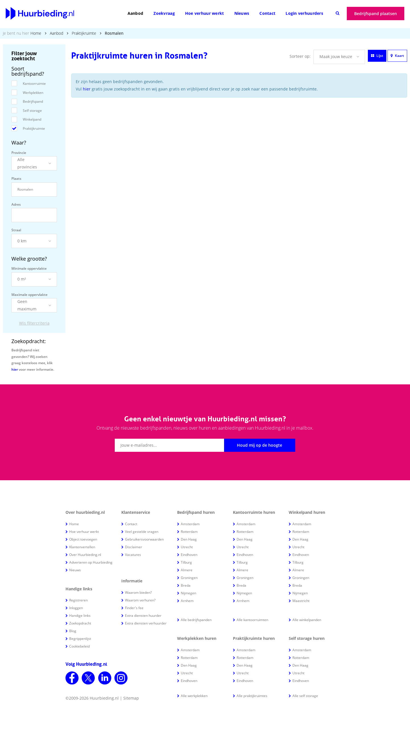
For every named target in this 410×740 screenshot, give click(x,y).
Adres (16, 204)
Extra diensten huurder (143, 615)
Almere (186, 570)
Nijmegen (188, 593)
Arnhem (187, 600)
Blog (72, 630)
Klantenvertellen (82, 547)
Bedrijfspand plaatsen (375, 13)
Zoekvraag (164, 13)
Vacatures (133, 554)
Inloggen (76, 607)
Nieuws (241, 13)
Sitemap (131, 698)
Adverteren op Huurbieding (90, 562)
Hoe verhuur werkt (204, 13)
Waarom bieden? (138, 592)
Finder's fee (134, 607)
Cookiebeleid (79, 646)
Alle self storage (305, 695)
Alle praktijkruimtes (252, 695)
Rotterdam (189, 531)
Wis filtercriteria (34, 323)
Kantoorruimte (34, 83)
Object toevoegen (83, 539)
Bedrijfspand (33, 101)
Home (35, 33)
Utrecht (187, 547)
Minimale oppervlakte (29, 268)
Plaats (16, 178)
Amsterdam (190, 523)
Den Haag (189, 539)
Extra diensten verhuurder (146, 623)
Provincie (18, 152)
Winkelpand (32, 119)
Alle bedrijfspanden (196, 619)
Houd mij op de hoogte (259, 445)
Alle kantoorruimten (252, 619)
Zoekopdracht (80, 623)
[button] (34, 163)
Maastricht (300, 600)
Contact (267, 13)
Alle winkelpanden (306, 619)
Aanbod (136, 13)
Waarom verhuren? (140, 600)
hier (14, 369)
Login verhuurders (304, 13)
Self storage (32, 110)
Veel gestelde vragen (141, 531)
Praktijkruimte (84, 33)
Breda (185, 585)
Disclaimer (133, 547)
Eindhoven (189, 554)
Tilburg (186, 562)
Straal (16, 230)
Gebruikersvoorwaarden (144, 539)
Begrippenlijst (80, 638)
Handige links (80, 615)
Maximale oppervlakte (29, 294)
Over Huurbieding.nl (85, 554)
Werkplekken (33, 92)
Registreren (78, 600)
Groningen (189, 577)
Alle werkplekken (194, 695)
